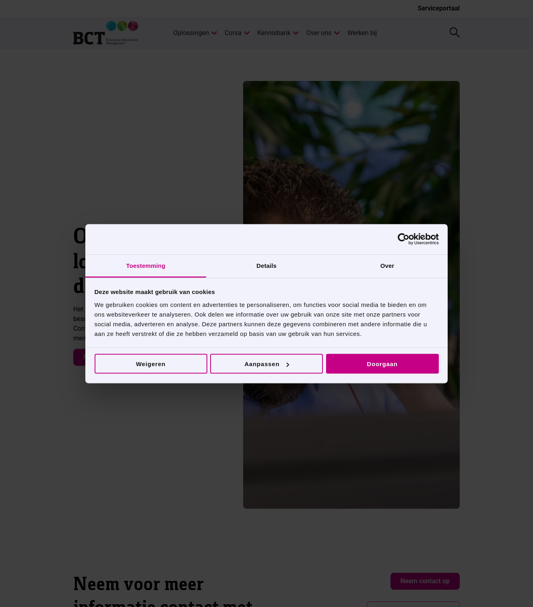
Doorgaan (382, 363)
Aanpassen (266, 363)
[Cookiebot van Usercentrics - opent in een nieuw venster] (403, 239)
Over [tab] (387, 265)
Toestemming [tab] (145, 265)
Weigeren (151, 363)
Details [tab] (266, 265)
